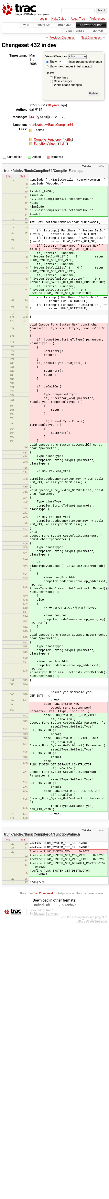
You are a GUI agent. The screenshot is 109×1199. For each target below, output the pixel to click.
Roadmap (65, 25)
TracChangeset (43, 893)
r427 (9, 175)
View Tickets (75, 30)
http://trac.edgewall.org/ (91, 920)
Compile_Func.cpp (48, 139)
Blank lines (61, 77)
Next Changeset (91, 37)
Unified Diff (41, 905)
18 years (53, 105)
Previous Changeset (63, 37)
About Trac (78, 18)
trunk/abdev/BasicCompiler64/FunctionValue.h (42, 834)
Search (97, 30)
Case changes (63, 81)
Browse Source (91, 25)
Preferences (97, 18)
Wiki (26, 25)
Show (51, 62)
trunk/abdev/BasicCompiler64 (51, 125)
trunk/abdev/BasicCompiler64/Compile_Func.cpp (44, 171)
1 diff (63, 144)
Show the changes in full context (69, 66)
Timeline (43, 25)
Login (43, 18)
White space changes (68, 85)
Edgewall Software (45, 913)
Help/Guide (58, 18)
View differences (56, 56)
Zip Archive (67, 905)
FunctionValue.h (46, 144)
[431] (32, 117)
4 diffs (67, 139)
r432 (22, 175)
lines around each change (80, 62)
